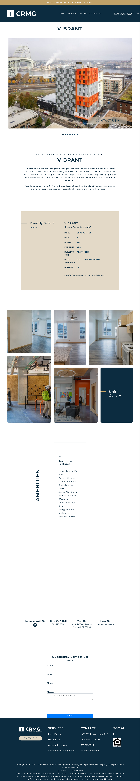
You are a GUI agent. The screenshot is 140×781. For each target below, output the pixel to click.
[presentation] (63, 706)
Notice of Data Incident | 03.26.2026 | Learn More (70, 2)
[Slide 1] (63, 134)
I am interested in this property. (70, 696)
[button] (136, 13)
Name (50, 665)
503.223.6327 (123, 14)
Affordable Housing (58, 745)
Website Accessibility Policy (101, 779)
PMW (75, 768)
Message (51, 692)
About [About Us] (63, 14)
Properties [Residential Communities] (85, 14)
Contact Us (107, 120)
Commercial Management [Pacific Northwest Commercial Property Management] (61, 750)
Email (49, 674)
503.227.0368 (58, 624)
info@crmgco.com (90, 750)
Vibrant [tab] (34, 227)
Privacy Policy (76, 771)
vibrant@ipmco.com (104, 624)
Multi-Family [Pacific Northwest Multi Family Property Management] (54, 734)
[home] (23, 14)
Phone (50, 683)
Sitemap (63, 771)
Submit (70, 716)
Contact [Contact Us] (98, 14)
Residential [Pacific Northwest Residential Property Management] (54, 740)
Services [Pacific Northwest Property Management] (73, 14)
